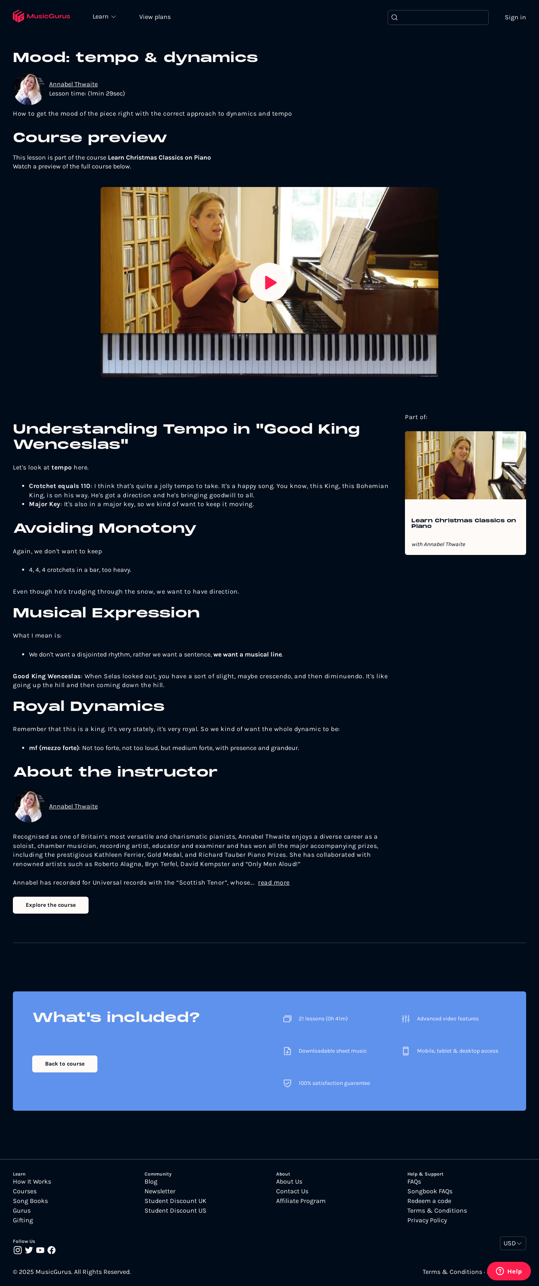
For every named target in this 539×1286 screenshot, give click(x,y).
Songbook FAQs (429, 1191)
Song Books (30, 1201)
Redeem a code (429, 1201)
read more (274, 882)
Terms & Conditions (437, 1210)
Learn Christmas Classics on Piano (463, 524)
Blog (151, 1181)
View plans (155, 17)
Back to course (65, 1063)
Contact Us (292, 1191)
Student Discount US (176, 1210)
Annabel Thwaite (73, 84)
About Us (289, 1181)
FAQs (414, 1181)
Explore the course (51, 905)
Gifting (23, 1220)
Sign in (515, 17)
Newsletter (160, 1191)
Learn (101, 16)
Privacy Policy (427, 1220)
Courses (25, 1191)
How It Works (32, 1181)
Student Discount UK (176, 1201)
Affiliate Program (301, 1201)
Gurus (22, 1210)
